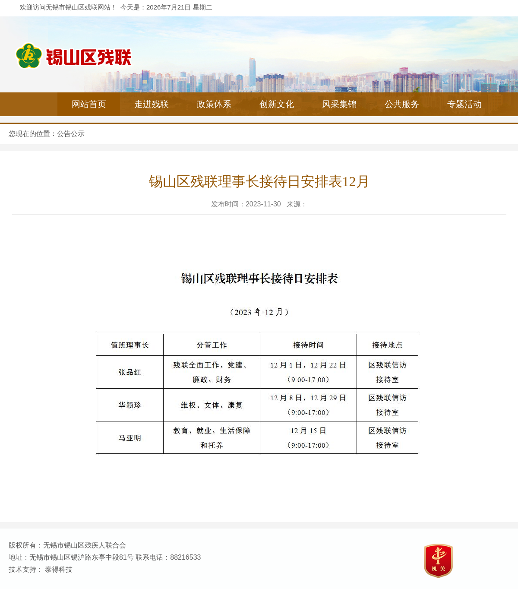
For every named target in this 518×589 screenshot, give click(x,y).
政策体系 (214, 104)
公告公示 (71, 133)
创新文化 (276, 104)
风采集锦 (339, 104)
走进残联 (151, 104)
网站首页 (89, 104)
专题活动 (464, 104)
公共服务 (402, 104)
